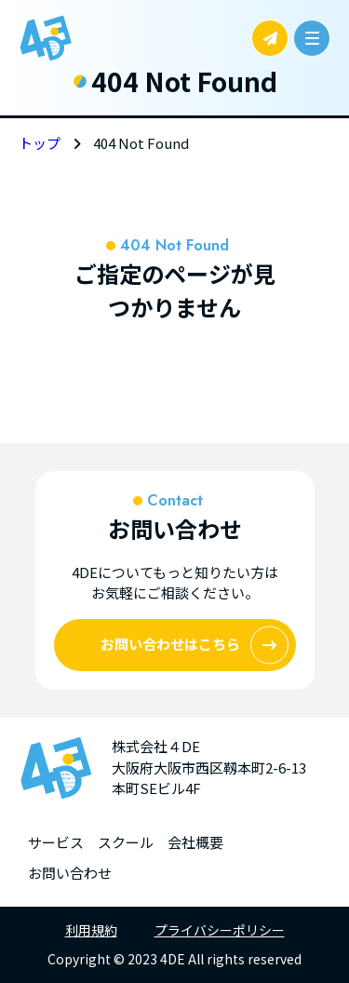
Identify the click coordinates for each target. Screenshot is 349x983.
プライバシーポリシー (219, 930)
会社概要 (195, 842)
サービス (56, 842)
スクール (126, 842)
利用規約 (91, 930)
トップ (39, 143)
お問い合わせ (70, 872)
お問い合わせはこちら (195, 645)
